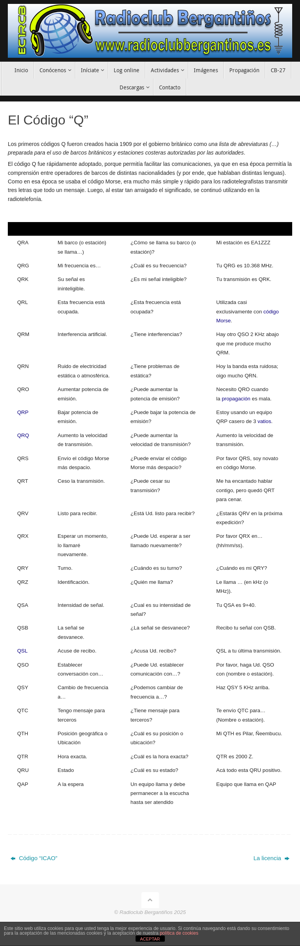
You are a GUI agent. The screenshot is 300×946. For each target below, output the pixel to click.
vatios (264, 421)
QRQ (23, 435)
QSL (22, 651)
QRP (23, 412)
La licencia (271, 858)
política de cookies (179, 933)
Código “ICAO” (34, 858)
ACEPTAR (150, 939)
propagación (236, 399)
